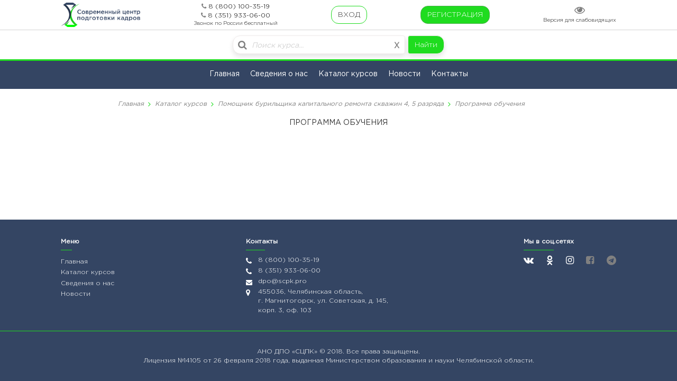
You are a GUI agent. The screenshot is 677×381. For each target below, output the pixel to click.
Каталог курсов (348, 74)
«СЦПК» (305, 352)
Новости (404, 74)
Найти (426, 45)
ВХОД (349, 15)
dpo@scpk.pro (282, 281)
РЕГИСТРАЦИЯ (455, 15)
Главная (224, 74)
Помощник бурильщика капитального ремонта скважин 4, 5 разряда (331, 104)
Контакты (449, 74)
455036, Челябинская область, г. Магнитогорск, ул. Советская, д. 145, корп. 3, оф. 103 (323, 301)
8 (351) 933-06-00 (239, 16)
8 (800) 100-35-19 (239, 7)
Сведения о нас (279, 74)
